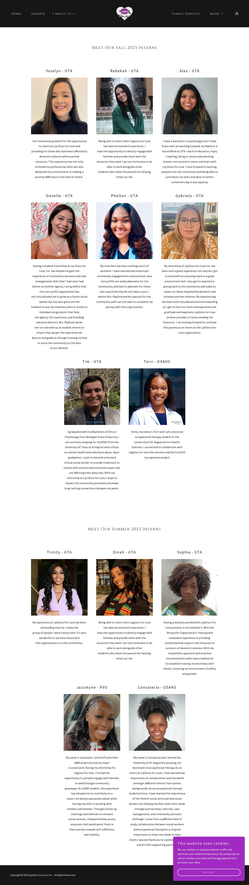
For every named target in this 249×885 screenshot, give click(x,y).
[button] (63, 14)
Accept (209, 872)
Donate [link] (38, 14)
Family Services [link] (186, 14)
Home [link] (16, 14)
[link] (124, 13)
